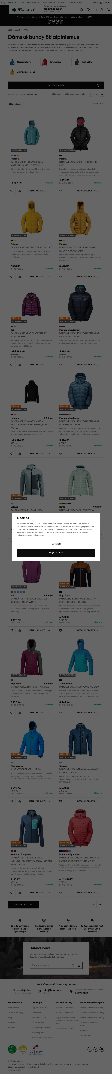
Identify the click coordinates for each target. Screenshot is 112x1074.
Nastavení (56, 544)
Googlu (44, 529)
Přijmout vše (56, 553)
